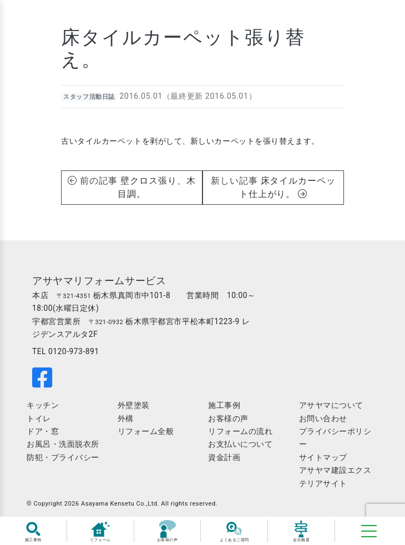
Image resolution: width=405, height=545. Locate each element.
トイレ (39, 418)
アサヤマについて (331, 405)
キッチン (43, 405)
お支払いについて (240, 444)
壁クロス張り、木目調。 (157, 187)
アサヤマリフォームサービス (99, 280)
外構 (126, 418)
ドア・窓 (43, 431)
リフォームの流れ (240, 431)
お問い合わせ (323, 418)
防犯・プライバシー (63, 457)
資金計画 (224, 457)
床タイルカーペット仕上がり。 (287, 187)
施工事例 (224, 405)
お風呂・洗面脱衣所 (63, 444)
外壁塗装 (134, 405)
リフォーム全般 (146, 431)
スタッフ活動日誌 (88, 96)
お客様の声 (228, 418)
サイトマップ (323, 457)
